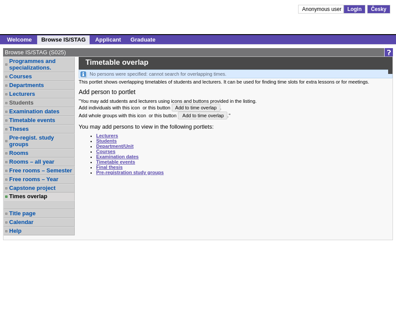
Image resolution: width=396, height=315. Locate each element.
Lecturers (22, 94)
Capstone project (32, 188)
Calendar (21, 222)
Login (354, 9)
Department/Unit (115, 146)
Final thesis (109, 167)
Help (15, 231)
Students (21, 102)
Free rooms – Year (34, 179)
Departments (26, 85)
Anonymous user (322, 9)
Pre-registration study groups (130, 172)
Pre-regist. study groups (31, 140)
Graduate (143, 39)
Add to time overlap (196, 107)
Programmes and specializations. (32, 64)
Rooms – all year (31, 161)
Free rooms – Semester (40, 170)
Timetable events (32, 120)
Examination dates (34, 111)
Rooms (18, 153)
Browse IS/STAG (63, 39)
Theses (19, 129)
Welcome (19, 39)
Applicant (108, 39)
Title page (22, 213)
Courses (20, 76)
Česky (378, 9)
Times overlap (28, 196)
